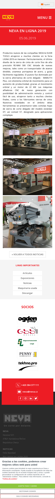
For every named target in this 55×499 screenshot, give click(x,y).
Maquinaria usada (27, 288)
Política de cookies (10, 479)
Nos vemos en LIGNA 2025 (15, 456)
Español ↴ (45, 4)
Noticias (27, 283)
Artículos (27, 273)
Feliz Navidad (9, 452)
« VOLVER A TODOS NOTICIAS (27, 254)
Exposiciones (27, 278)
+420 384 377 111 (30, 385)
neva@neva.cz (30, 391)
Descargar (27, 293)
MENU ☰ (44, 17)
